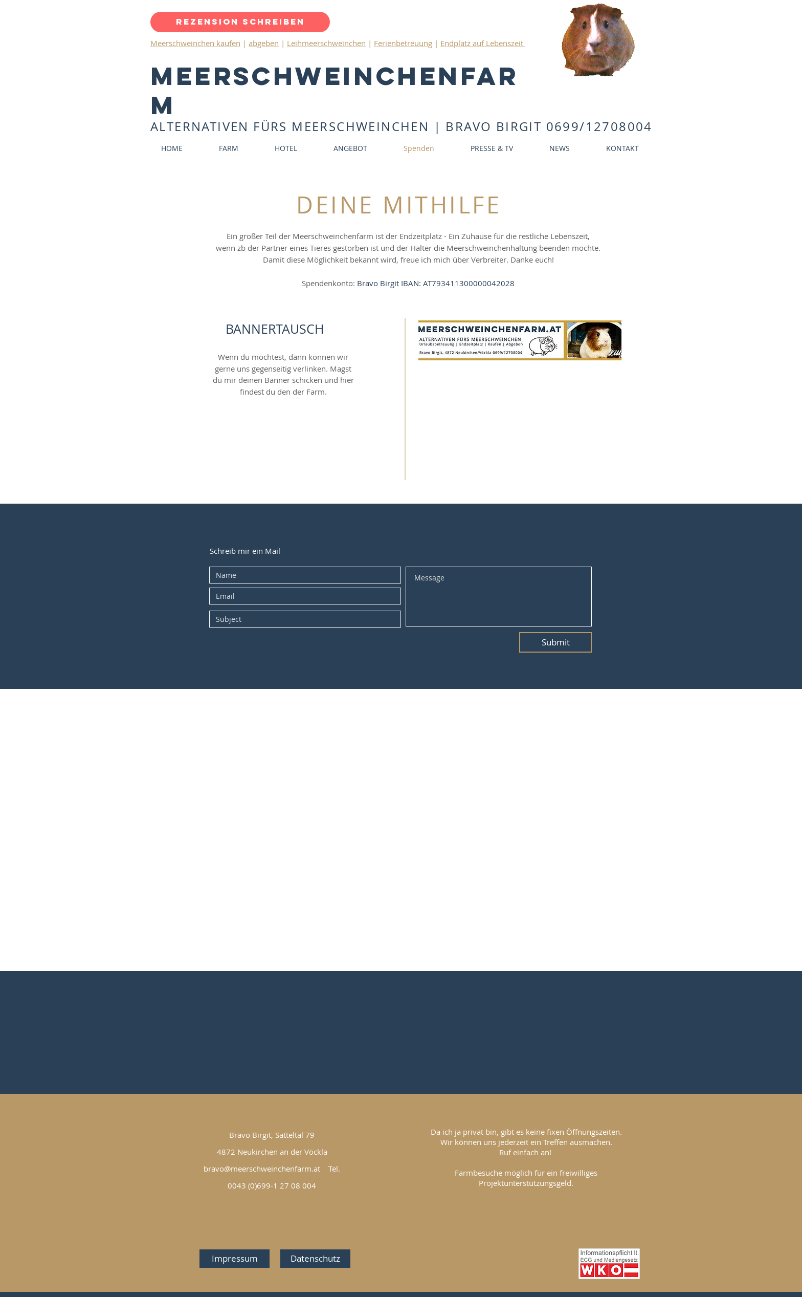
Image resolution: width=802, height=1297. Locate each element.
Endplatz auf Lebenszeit (482, 43)
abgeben (264, 43)
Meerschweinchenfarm (334, 90)
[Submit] (555, 642)
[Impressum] (234, 1258)
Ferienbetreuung (403, 43)
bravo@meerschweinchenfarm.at (262, 1168)
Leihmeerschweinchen (326, 43)
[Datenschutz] (315, 1258)
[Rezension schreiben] (240, 22)
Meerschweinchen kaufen (195, 43)
